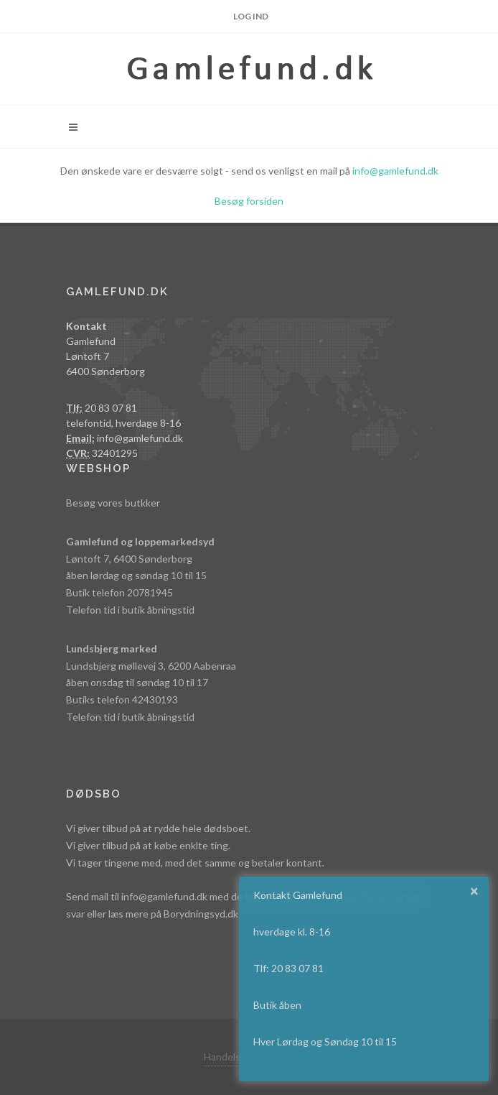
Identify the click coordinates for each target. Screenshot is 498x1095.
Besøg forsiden (249, 201)
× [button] (474, 890)
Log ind (250, 16)
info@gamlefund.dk (395, 171)
